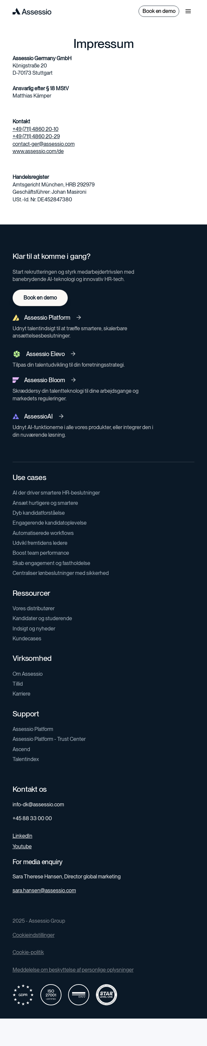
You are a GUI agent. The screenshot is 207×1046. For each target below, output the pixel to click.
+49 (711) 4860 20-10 (36, 129)
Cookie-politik (28, 952)
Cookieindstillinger (34, 935)
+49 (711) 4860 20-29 (36, 136)
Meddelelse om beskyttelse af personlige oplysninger (73, 970)
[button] (188, 11)
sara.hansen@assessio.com (44, 890)
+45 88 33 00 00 (32, 818)
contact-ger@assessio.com (44, 144)
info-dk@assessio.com (38, 804)
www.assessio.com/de (38, 151)
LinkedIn (22, 836)
